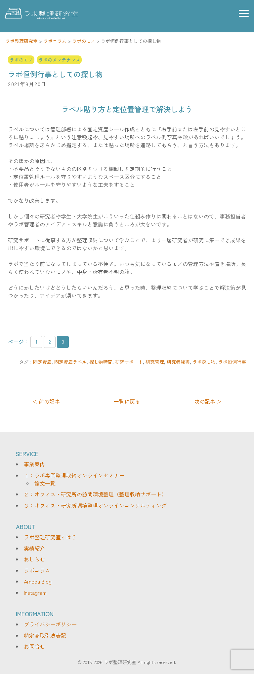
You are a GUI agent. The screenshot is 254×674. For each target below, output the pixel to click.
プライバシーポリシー (50, 624)
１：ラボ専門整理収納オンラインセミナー (74, 475)
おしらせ (34, 559)
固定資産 (42, 361)
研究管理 (155, 361)
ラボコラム (37, 570)
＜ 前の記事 (46, 401)
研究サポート (129, 361)
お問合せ (34, 646)
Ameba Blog (38, 581)
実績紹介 (34, 548)
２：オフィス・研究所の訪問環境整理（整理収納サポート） (95, 494)
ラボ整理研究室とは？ (50, 537)
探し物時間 (100, 361)
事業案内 (34, 464)
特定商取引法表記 (45, 635)
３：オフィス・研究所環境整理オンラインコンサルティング (95, 505)
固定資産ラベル (70, 361)
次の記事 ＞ (208, 401)
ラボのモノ (21, 59)
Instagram (35, 592)
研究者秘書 (178, 361)
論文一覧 (45, 483)
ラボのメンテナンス (59, 59)
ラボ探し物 (204, 361)
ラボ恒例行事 (232, 361)
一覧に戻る (127, 401)
